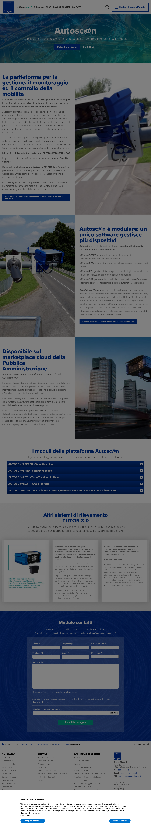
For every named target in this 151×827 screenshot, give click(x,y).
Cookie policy (25, 815)
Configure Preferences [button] (32, 821)
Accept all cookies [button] (120, 821)
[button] (129, 796)
